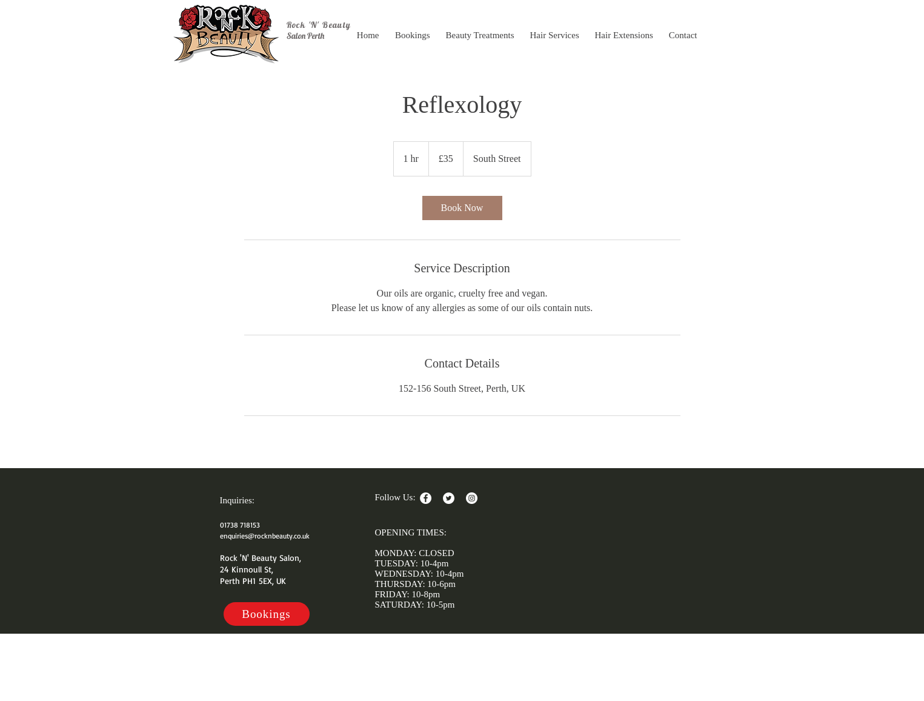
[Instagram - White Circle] (471, 498)
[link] (462, 208)
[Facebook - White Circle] (425, 498)
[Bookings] (267, 614)
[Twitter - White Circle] (448, 498)
